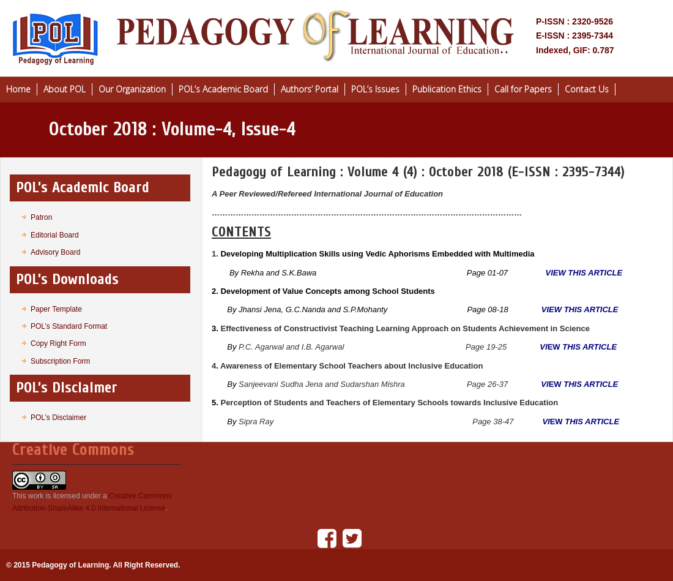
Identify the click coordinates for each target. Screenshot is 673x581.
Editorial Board (55, 235)
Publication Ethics (447, 89)
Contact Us (587, 89)
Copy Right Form (58, 343)
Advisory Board (55, 252)
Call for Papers (523, 89)
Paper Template (56, 309)
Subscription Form (60, 361)
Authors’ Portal (309, 89)
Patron (41, 217)
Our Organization (132, 89)
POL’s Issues (375, 89)
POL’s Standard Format (69, 326)
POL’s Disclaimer (58, 417)
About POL (64, 89)
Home (18, 89)
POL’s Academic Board (223, 89)
